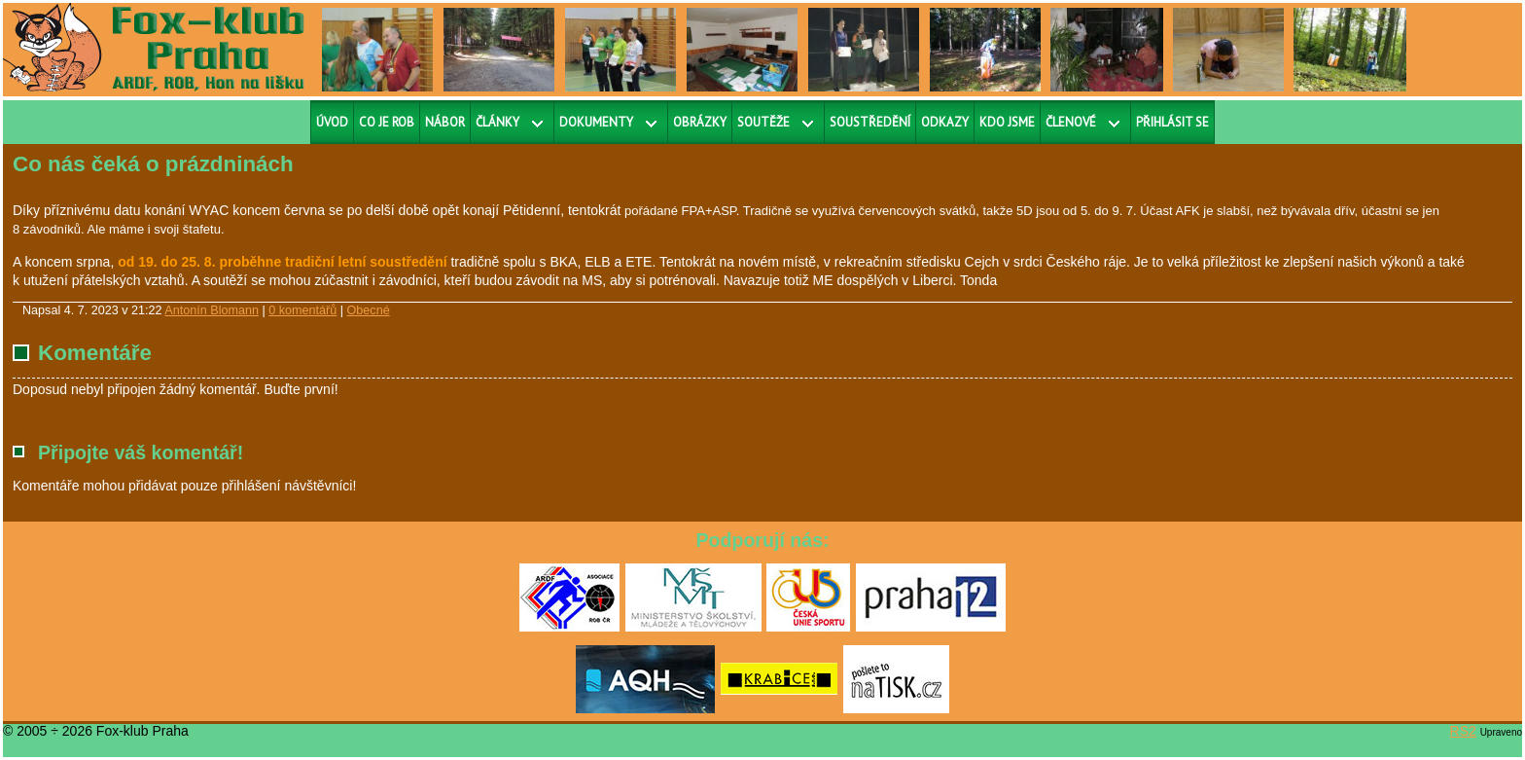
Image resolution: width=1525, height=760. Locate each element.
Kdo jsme (1007, 122)
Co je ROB (386, 122)
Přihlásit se (1172, 122)
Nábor (445, 122)
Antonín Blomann (211, 310)
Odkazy (945, 122)
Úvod (332, 122)
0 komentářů (302, 310)
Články (497, 122)
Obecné (368, 310)
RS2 (1463, 731)
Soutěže (763, 122)
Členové (1071, 122)
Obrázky (700, 122)
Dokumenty (596, 122)
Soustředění (870, 122)
